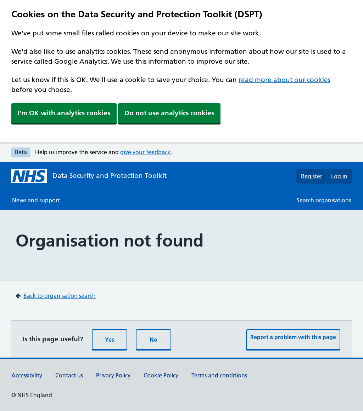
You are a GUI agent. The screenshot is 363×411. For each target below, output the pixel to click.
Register (311, 176)
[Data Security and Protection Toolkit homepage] (89, 176)
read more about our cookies (284, 80)
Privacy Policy (113, 375)
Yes (109, 339)
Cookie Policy (161, 375)
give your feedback (145, 152)
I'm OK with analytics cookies (64, 113)
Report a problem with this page (293, 337)
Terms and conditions (219, 375)
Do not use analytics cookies (169, 113)
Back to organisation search (59, 295)
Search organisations (324, 200)
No (153, 339)
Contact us (69, 375)
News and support (36, 200)
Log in (339, 176)
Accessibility (26, 375)
